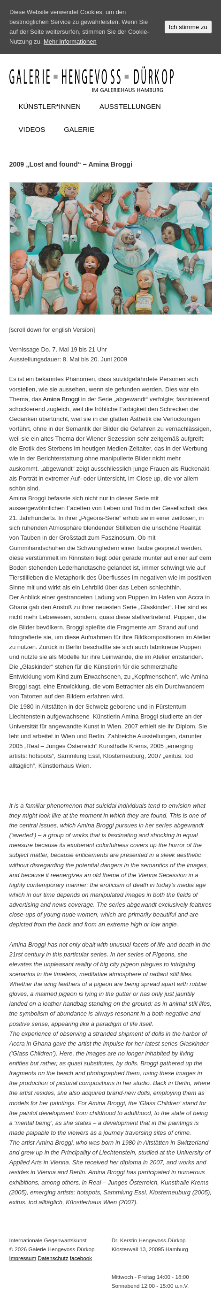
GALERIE (79, 129)
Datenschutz (53, 1258)
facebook (81, 1258)
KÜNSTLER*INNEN (50, 106)
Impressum (23, 1258)
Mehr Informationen (70, 41)
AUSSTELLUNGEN (130, 106)
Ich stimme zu (188, 27)
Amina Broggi (60, 399)
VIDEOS (32, 129)
